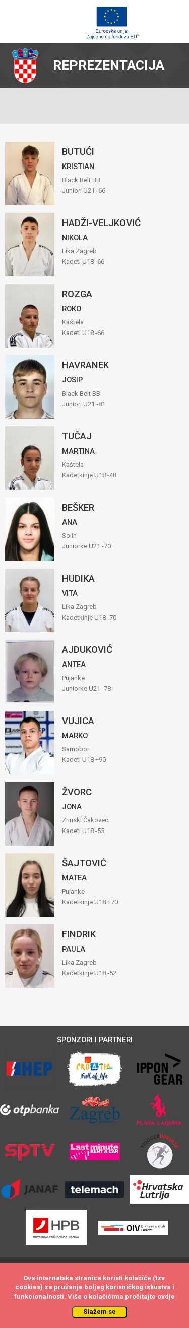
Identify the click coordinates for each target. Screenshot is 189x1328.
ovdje (166, 1296)
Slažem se (99, 1311)
